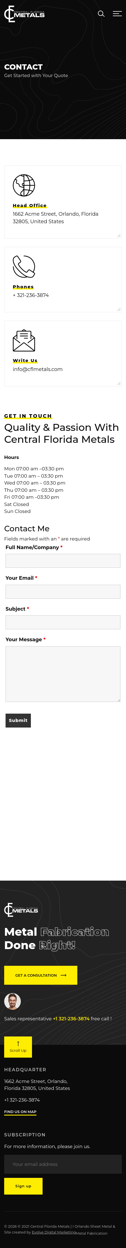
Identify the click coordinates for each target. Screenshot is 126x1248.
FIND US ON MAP (20, 1111)
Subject (17, 609)
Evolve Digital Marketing (54, 1232)
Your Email (21, 578)
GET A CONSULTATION (40, 975)
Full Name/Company (34, 547)
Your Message (26, 639)
